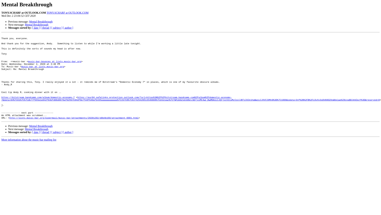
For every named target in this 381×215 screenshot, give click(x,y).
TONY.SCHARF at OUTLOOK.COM (67, 12)
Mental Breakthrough (41, 21)
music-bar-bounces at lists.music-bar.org (54, 67)
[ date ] (36, 27)
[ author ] (68, 27)
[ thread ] (46, 27)
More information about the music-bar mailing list (28, 156)
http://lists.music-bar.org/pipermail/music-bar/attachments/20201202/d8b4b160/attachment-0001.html (74, 134)
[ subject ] (56, 27)
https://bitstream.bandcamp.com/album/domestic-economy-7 (38, 110)
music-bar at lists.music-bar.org (42, 73)
